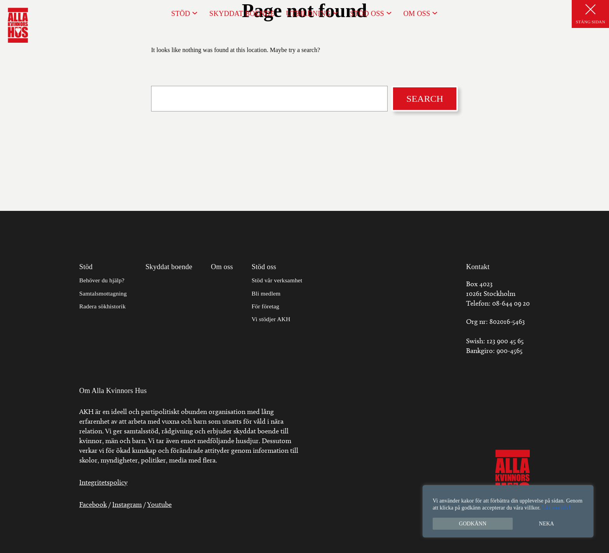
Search (424, 99)
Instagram (127, 504)
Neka (546, 524)
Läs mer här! (556, 508)
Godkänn (473, 524)
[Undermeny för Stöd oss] (389, 13)
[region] (508, 511)
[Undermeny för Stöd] (195, 13)
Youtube (159, 504)
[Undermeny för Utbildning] (335, 13)
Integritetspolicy (103, 482)
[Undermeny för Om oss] (435, 13)
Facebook (93, 504)
